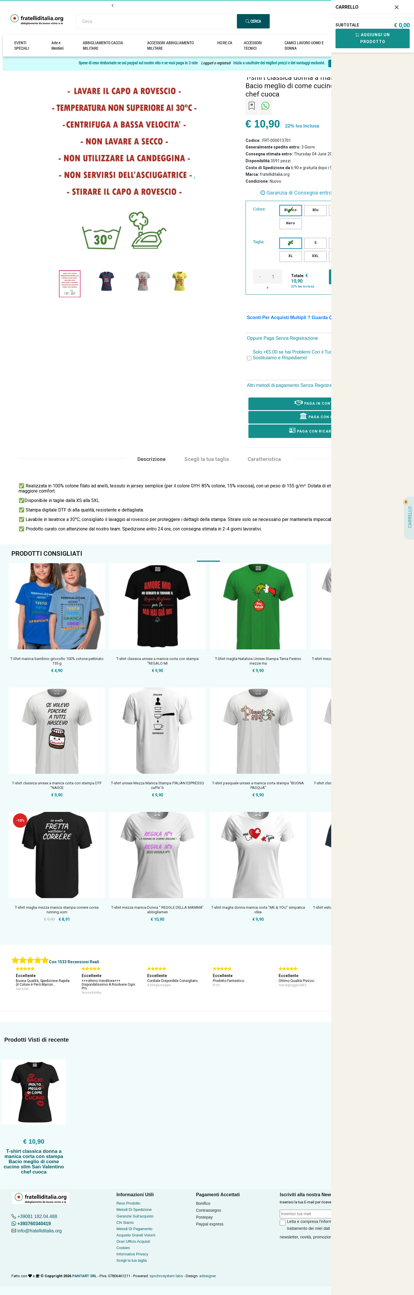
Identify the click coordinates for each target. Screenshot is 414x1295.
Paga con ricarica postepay (324, 430)
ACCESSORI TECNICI (253, 45)
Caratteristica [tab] (264, 459)
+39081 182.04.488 (37, 1216)
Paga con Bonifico (325, 416)
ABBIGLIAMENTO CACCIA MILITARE (103, 45)
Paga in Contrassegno (324, 402)
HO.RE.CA (224, 42)
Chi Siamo (125, 1222)
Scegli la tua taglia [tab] (206, 459)
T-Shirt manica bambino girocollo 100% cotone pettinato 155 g (56, 661)
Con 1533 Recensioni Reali (74, 962)
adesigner (207, 1276)
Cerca (253, 21)
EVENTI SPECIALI (21, 45)
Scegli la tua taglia (131, 1260)
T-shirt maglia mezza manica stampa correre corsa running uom (57, 909)
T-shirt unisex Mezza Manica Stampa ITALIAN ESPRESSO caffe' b (157, 785)
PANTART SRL (84, 1276)
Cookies (123, 1248)
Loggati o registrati (216, 63)
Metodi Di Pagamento (134, 1229)
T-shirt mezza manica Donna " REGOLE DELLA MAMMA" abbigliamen (157, 909)
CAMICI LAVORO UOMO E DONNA (304, 45)
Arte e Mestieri (57, 45)
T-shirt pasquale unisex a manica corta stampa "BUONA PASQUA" (258, 785)
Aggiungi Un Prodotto (372, 38)
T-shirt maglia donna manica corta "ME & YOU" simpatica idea (258, 909)
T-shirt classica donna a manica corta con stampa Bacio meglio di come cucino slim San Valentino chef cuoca (34, 1162)
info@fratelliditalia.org (39, 1230)
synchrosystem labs (166, 1276)
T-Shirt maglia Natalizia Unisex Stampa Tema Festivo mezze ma (258, 661)
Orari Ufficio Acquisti (133, 1241)
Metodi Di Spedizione (134, 1209)
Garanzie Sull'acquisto (135, 1216)
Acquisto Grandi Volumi (135, 1235)
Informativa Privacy (132, 1254)
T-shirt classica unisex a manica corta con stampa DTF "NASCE (57, 785)
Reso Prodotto (128, 1203)
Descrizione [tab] (151, 459)
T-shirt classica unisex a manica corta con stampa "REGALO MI (157, 661)
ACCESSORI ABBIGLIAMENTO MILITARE (170, 45)
